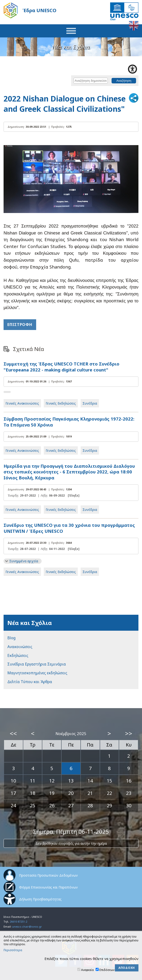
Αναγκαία (87, 970)
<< (13, 733)
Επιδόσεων (106, 970)
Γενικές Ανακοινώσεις (22, 403)
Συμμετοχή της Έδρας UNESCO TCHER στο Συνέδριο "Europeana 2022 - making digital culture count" (61, 367)
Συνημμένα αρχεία (23, 561)
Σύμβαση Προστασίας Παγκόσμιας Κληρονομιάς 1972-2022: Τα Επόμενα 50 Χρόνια (69, 422)
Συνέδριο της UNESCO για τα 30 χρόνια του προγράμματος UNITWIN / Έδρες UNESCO (69, 528)
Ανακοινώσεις (19, 646)
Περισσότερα (13, 950)
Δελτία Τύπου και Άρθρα (29, 681)
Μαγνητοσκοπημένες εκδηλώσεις (37, 672)
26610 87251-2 (18, 921)
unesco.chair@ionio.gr (27, 926)
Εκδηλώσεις (17, 655)
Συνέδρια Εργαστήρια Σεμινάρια (36, 664)
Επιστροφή (19, 324)
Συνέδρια (90, 403)
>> (128, 733)
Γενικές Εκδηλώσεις (61, 403)
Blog (11, 637)
